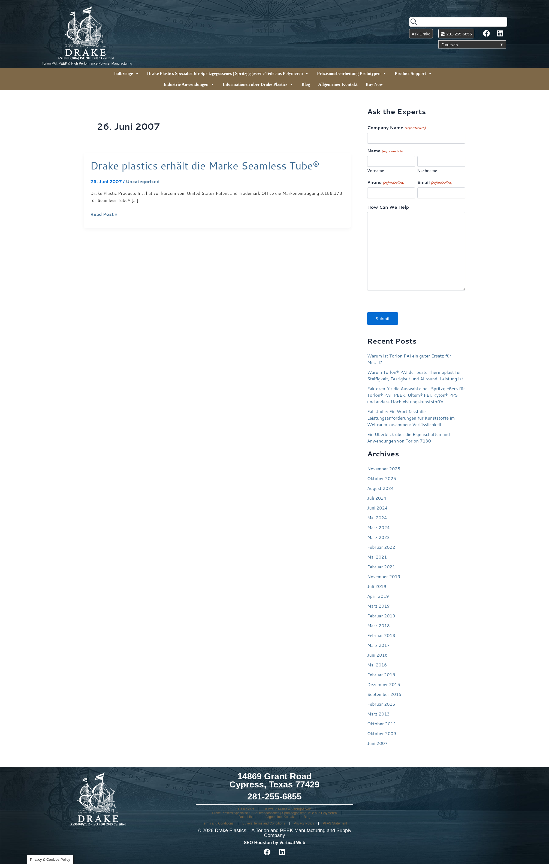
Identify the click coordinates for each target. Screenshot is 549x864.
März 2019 (378, 606)
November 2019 (383, 576)
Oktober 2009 (381, 733)
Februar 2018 (381, 635)
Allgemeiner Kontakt (337, 84)
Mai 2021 (377, 557)
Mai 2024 (377, 517)
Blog (305, 84)
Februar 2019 (381, 616)
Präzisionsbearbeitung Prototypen (352, 73)
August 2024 (380, 488)
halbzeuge (126, 73)
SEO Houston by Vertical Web (274, 842)
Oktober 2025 (381, 478)
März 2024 (378, 527)
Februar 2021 (381, 566)
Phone (385, 182)
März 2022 (378, 537)
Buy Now (374, 84)
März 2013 (378, 714)
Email (434, 182)
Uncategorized (142, 181)
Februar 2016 (381, 674)
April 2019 (378, 596)
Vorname (375, 171)
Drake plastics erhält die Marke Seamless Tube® (204, 165)
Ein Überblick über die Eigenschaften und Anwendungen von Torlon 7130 (408, 437)
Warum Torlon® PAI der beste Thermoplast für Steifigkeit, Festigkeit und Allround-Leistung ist (415, 375)
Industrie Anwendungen (189, 84)
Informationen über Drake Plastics (258, 84)
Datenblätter (248, 817)
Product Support (413, 73)
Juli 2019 (376, 586)
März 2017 (378, 645)
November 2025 (383, 468)
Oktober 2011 (381, 723)
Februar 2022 (381, 547)
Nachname (427, 171)
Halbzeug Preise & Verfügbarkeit (286, 809)
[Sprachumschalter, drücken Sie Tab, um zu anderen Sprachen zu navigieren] (472, 44)
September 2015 (384, 694)
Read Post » (103, 214)
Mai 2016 (377, 665)
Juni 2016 (377, 655)
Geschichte (246, 809)
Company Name (396, 128)
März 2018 (378, 625)
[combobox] (458, 22)
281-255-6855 (274, 796)
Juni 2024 (377, 508)
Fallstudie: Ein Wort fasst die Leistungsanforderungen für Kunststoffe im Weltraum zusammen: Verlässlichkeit (411, 418)
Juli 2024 (376, 498)
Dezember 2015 (383, 684)
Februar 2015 (381, 704)
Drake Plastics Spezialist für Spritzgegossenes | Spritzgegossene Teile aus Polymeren (228, 73)
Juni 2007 (377, 743)
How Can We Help (388, 207)
